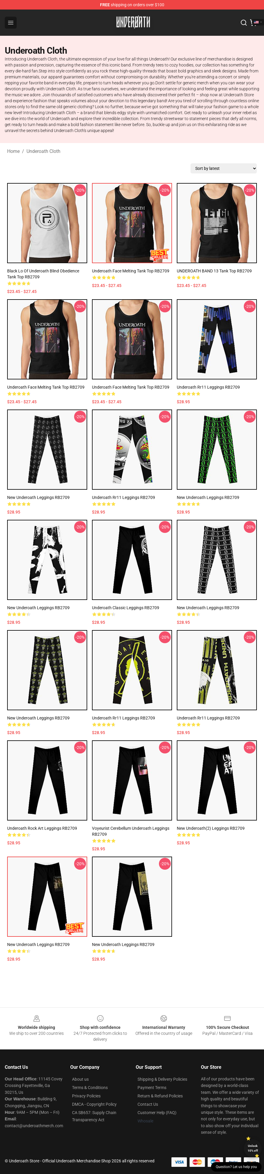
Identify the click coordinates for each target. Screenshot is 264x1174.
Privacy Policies (86, 1096)
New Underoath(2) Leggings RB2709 (211, 828)
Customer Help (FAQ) (157, 1112)
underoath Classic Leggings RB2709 (125, 607)
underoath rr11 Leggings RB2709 (208, 387)
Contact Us (148, 1104)
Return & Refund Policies (160, 1096)
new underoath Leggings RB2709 (38, 944)
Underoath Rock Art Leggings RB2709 (42, 828)
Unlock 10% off (253, 1148)
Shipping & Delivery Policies (162, 1079)
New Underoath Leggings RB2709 (38, 497)
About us (80, 1079)
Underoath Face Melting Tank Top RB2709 (130, 271)
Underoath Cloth (43, 151)
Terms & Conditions (90, 1087)
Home (13, 151)
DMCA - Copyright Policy (94, 1104)
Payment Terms (152, 1087)
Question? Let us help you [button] (236, 1167)
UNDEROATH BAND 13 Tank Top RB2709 (214, 271)
